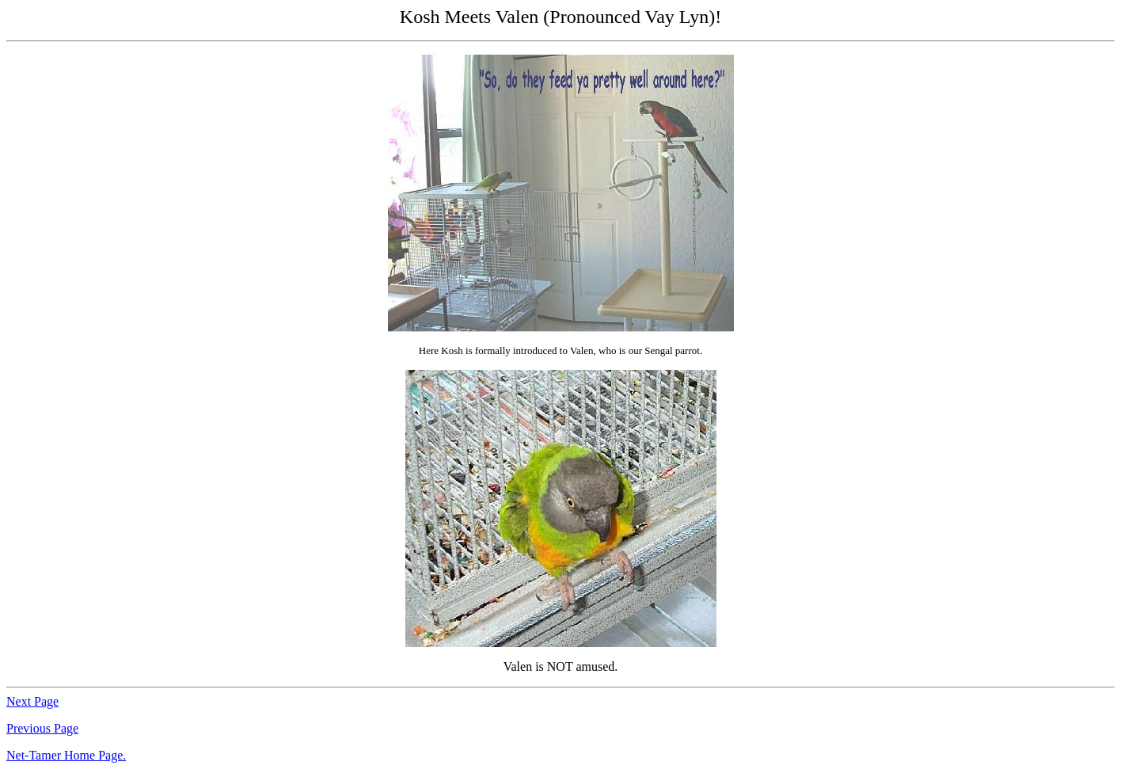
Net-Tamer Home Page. (66, 755)
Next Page (32, 701)
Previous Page (42, 728)
